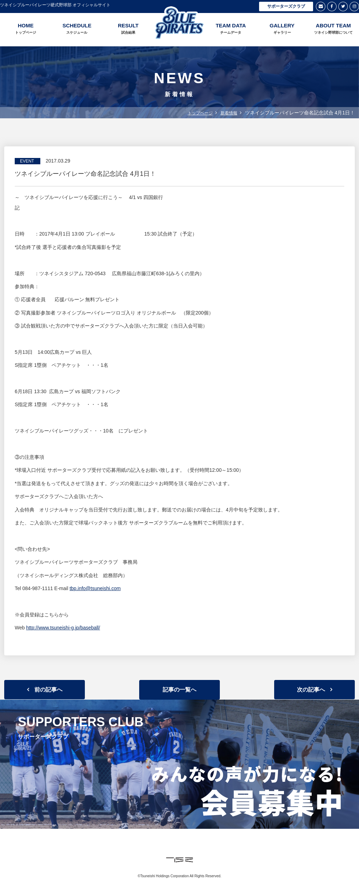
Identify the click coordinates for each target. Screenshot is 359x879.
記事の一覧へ (179, 690)
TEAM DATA (230, 28)
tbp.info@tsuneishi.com (95, 588)
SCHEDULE (76, 28)
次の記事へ (311, 690)
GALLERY (281, 28)
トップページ (200, 113)
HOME (25, 28)
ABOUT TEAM (333, 28)
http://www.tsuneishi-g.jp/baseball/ (63, 627)
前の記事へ (48, 690)
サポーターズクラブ (286, 6)
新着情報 (229, 113)
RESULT (128, 28)
